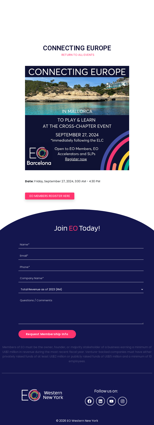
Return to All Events (77, 55)
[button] (138, 6)
